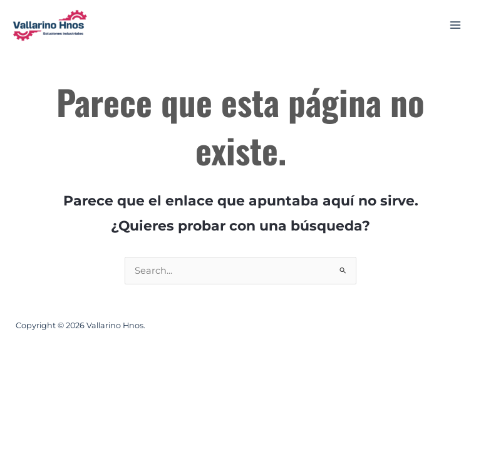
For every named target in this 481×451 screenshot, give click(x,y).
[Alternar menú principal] (455, 25)
